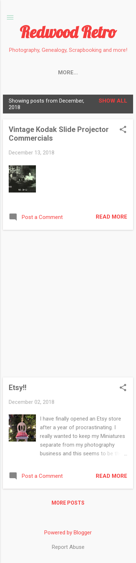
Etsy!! (17, 387)
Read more (111, 217)
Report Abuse (68, 547)
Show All (113, 101)
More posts (68, 503)
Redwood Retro (68, 32)
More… (102, 72)
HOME (33, 72)
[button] (123, 130)
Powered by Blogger (68, 532)
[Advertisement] (68, 304)
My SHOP (66, 72)
